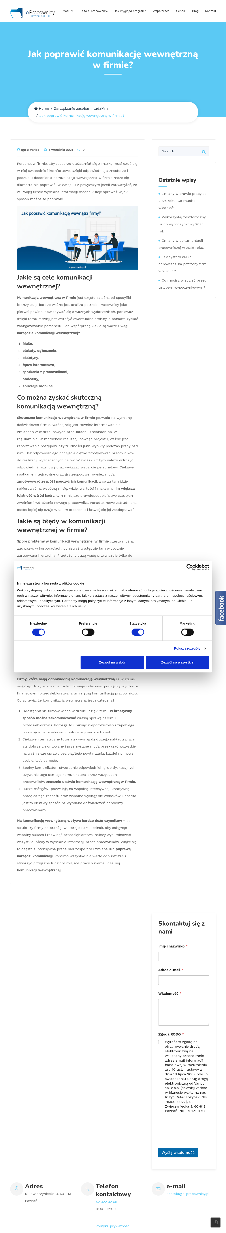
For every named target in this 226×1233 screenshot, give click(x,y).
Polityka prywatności (113, 1226)
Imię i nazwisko (173, 946)
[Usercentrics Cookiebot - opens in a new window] (189, 567)
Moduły (68, 11)
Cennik (181, 11)
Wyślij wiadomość (178, 1152)
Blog (195, 11)
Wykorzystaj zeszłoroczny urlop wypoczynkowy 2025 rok (182, 224)
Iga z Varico (28, 149)
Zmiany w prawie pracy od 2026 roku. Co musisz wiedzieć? (182, 201)
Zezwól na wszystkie (177, 662)
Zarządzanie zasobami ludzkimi (81, 108)
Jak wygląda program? (130, 11)
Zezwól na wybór (112, 662)
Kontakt (210, 11)
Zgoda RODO (171, 1034)
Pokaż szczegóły (187, 648)
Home (41, 108)
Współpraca (161, 11)
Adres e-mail (170, 970)
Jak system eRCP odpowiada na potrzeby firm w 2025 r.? (182, 264)
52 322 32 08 (106, 1202)
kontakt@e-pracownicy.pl (187, 1194)
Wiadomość (169, 993)
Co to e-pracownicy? (93, 11)
